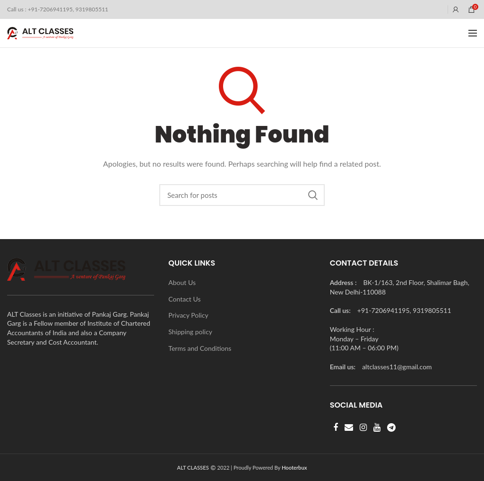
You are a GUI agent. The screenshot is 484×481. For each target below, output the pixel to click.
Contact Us (184, 299)
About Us (182, 282)
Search (313, 195)
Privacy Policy (188, 315)
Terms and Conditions (199, 348)
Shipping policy (190, 332)
